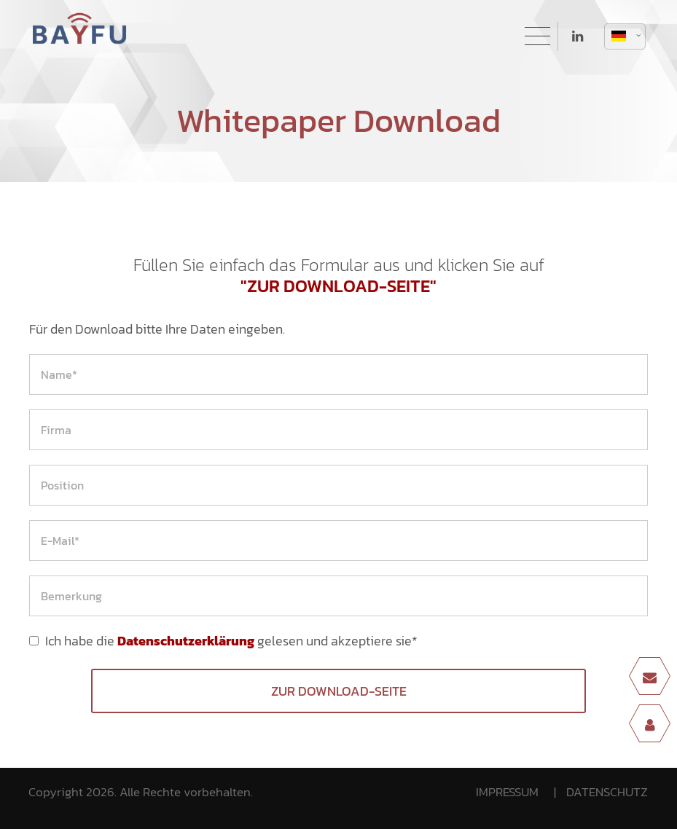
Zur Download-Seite (339, 691)
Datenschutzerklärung (185, 641)
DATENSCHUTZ (607, 792)
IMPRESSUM (507, 792)
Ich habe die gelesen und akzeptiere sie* (231, 641)
